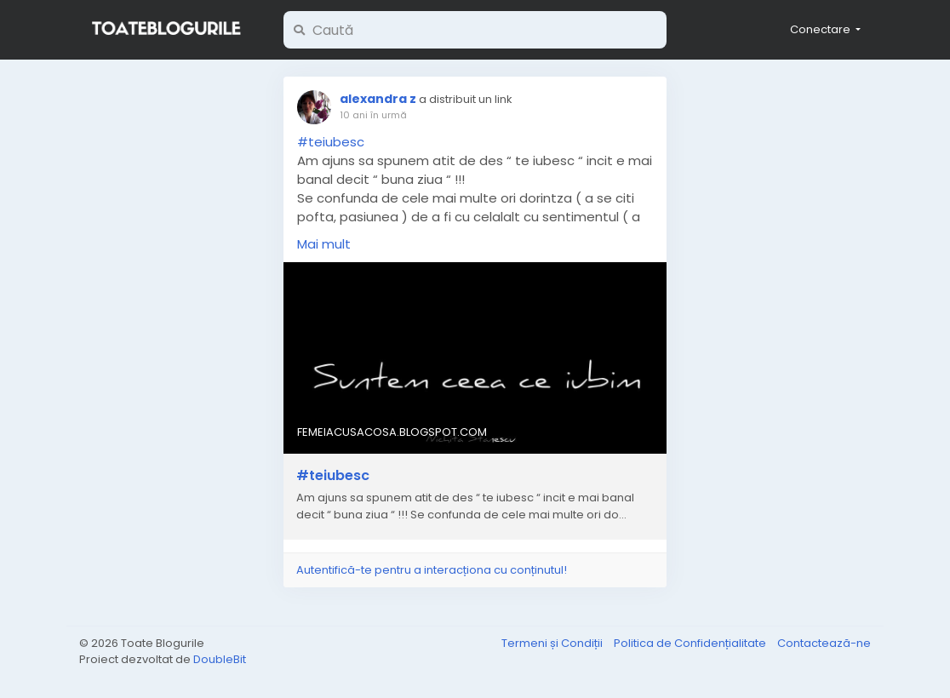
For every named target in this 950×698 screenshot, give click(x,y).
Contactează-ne (824, 643)
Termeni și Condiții (553, 643)
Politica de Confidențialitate (691, 643)
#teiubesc (330, 142)
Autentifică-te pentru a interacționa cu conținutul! (431, 570)
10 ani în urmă (373, 115)
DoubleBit (219, 659)
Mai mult (324, 244)
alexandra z (378, 98)
